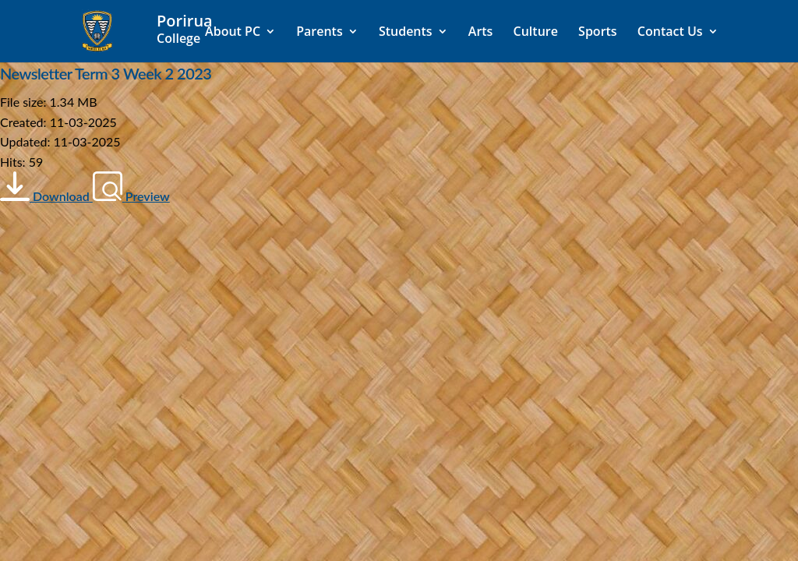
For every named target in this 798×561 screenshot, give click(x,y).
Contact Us (670, 33)
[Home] (191, 30)
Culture (536, 33)
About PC (232, 33)
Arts (480, 33)
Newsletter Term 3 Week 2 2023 (105, 73)
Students (406, 33)
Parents (319, 33)
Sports (597, 33)
